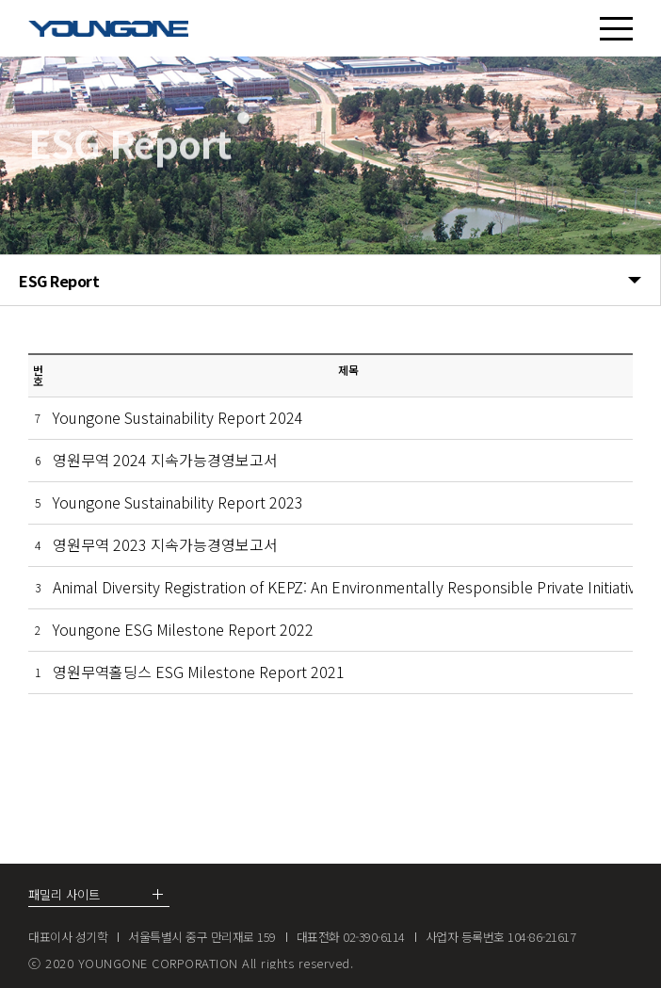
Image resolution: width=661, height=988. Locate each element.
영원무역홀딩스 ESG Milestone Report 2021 (199, 671)
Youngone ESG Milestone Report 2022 (183, 629)
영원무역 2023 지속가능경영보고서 (165, 544)
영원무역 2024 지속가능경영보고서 (165, 459)
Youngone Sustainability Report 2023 (178, 502)
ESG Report (330, 280)
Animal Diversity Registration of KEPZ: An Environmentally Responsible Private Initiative (348, 586)
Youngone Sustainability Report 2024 (178, 417)
